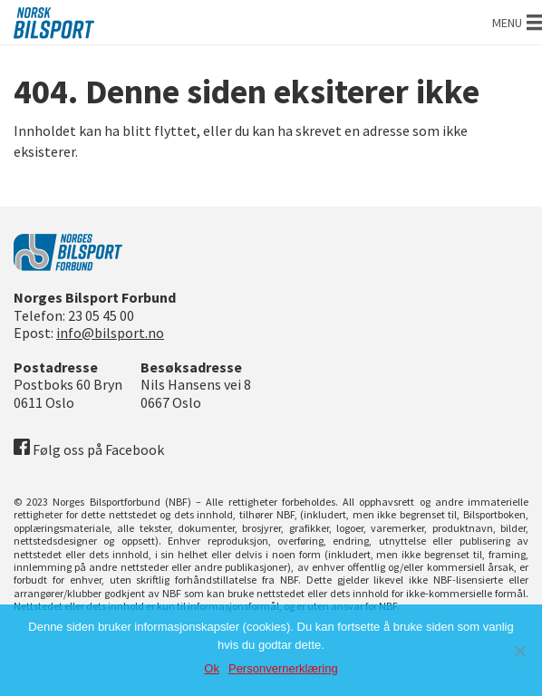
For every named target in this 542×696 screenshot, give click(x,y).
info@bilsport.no (110, 333)
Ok (211, 668)
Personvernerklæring (283, 668)
